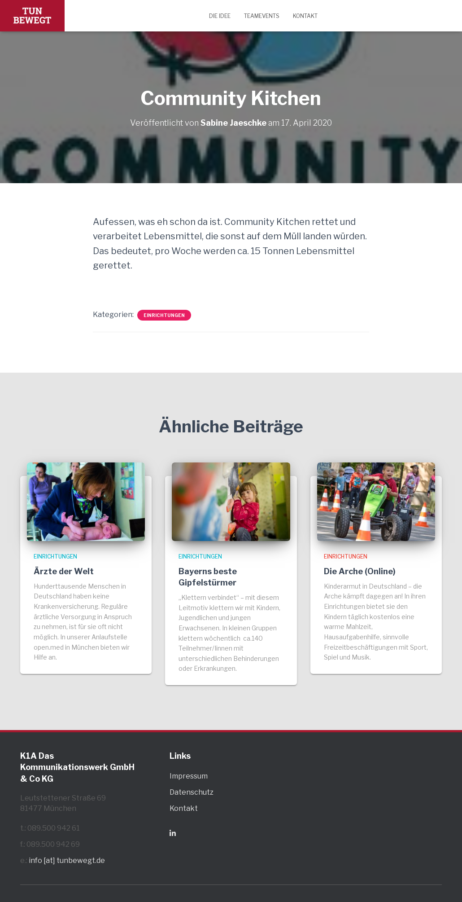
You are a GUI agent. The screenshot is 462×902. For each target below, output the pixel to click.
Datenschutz (192, 792)
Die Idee (220, 16)
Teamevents (261, 16)
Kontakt (305, 16)
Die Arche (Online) (360, 571)
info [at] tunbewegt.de (67, 860)
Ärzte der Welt (64, 571)
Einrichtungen (164, 315)
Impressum (189, 776)
